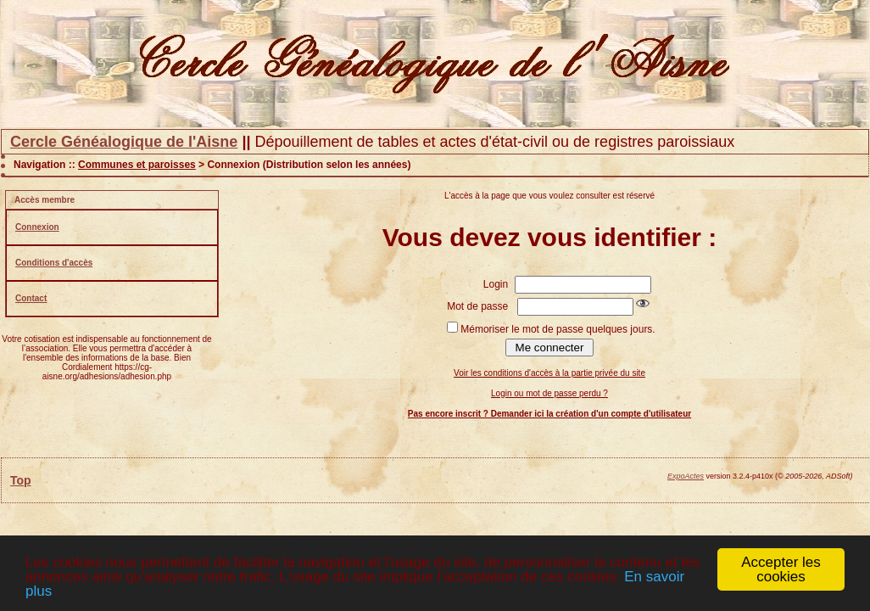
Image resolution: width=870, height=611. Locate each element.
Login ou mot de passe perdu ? (549, 393)
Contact (31, 298)
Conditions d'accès (53, 262)
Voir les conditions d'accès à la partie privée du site (549, 373)
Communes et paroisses (137, 165)
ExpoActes (685, 476)
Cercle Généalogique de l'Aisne (123, 141)
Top (20, 480)
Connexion (37, 227)
